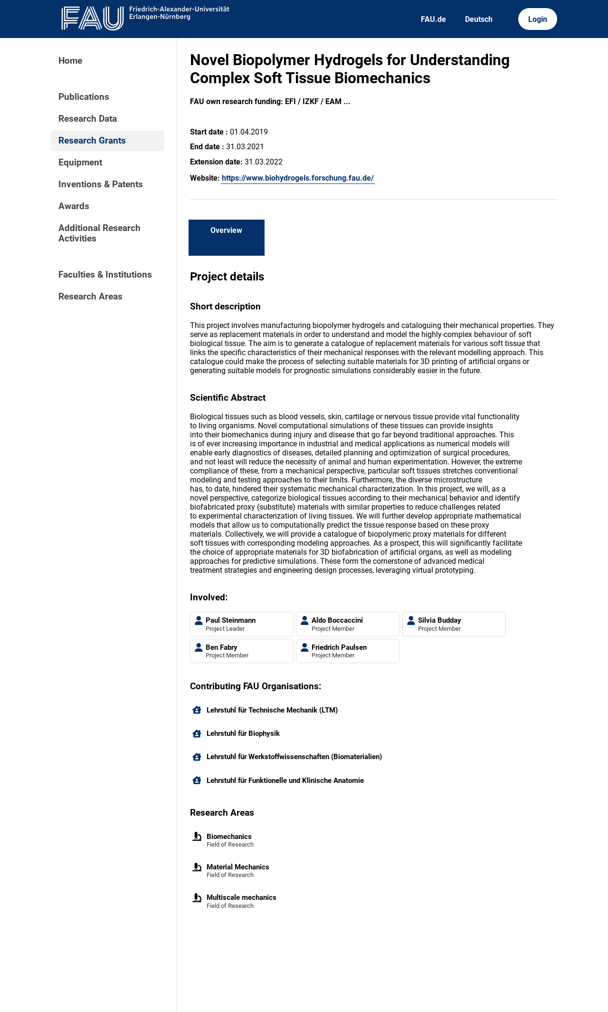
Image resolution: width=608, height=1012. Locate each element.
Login (537, 19)
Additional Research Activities (99, 233)
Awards (73, 206)
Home (70, 61)
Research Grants (92, 140)
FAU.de (433, 19)
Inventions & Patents (100, 184)
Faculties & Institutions (105, 275)
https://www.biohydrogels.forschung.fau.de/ (298, 178)
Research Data (87, 119)
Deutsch (479, 19)
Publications (83, 97)
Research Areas (90, 296)
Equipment (80, 162)
